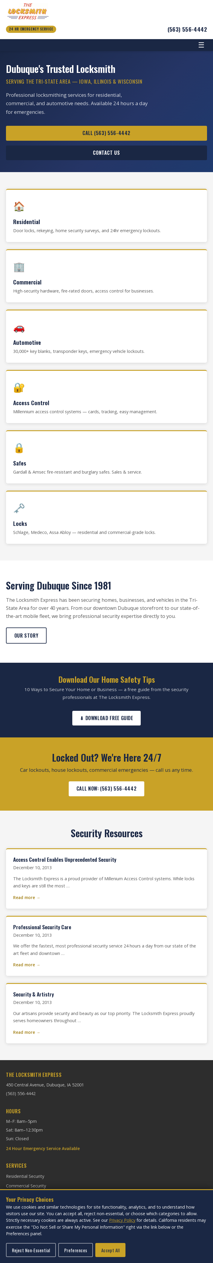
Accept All (110, 1250)
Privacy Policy (122, 1220)
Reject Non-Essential (31, 1250)
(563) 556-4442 (187, 29)
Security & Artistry (33, 994)
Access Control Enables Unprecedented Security (64, 859)
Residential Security (25, 1176)
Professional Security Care (42, 927)
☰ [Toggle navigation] (201, 45)
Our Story (26, 635)
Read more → (26, 897)
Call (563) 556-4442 (106, 133)
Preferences (75, 1250)
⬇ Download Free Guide (106, 718)
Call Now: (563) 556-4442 (106, 788)
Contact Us (106, 152)
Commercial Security (26, 1186)
